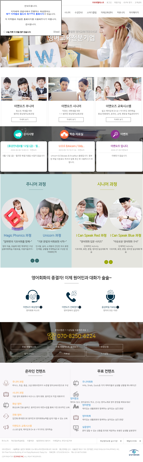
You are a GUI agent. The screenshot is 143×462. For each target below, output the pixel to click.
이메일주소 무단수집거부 (62, 441)
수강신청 (105, 347)
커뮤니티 (121, 12)
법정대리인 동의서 (43, 441)
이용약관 (30, 441)
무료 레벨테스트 (29, 347)
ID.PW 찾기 (128, 3)
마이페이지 (134, 12)
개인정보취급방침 (17, 441)
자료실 (67, 353)
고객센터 (138, 3)
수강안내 (78, 12)
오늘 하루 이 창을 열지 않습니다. (18, 32)
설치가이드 (29, 353)
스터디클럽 (92, 12)
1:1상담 (104, 353)
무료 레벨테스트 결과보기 (67, 347)
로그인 (109, 3)
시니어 (67, 12)
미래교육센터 (107, 12)
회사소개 (5, 441)
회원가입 (117, 3)
